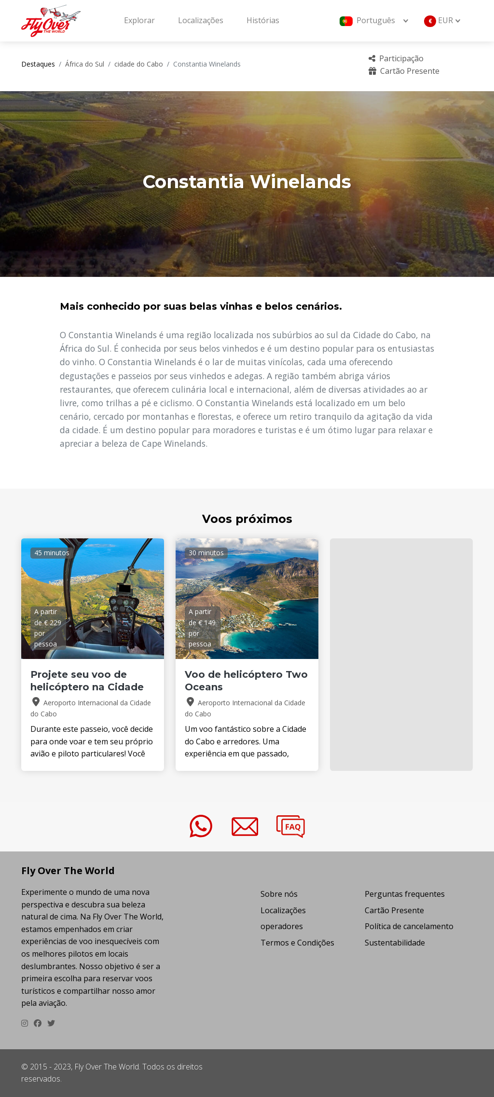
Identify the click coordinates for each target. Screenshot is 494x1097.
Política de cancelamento (409, 926)
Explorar (139, 20)
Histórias (263, 20)
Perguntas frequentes (405, 894)
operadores (282, 926)
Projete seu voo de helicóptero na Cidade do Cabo (87, 687)
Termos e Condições (297, 942)
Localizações (200, 20)
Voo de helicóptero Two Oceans (246, 681)
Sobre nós (279, 894)
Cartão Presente (404, 71)
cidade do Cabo (138, 64)
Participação (396, 58)
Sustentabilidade (395, 942)
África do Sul (84, 64)
